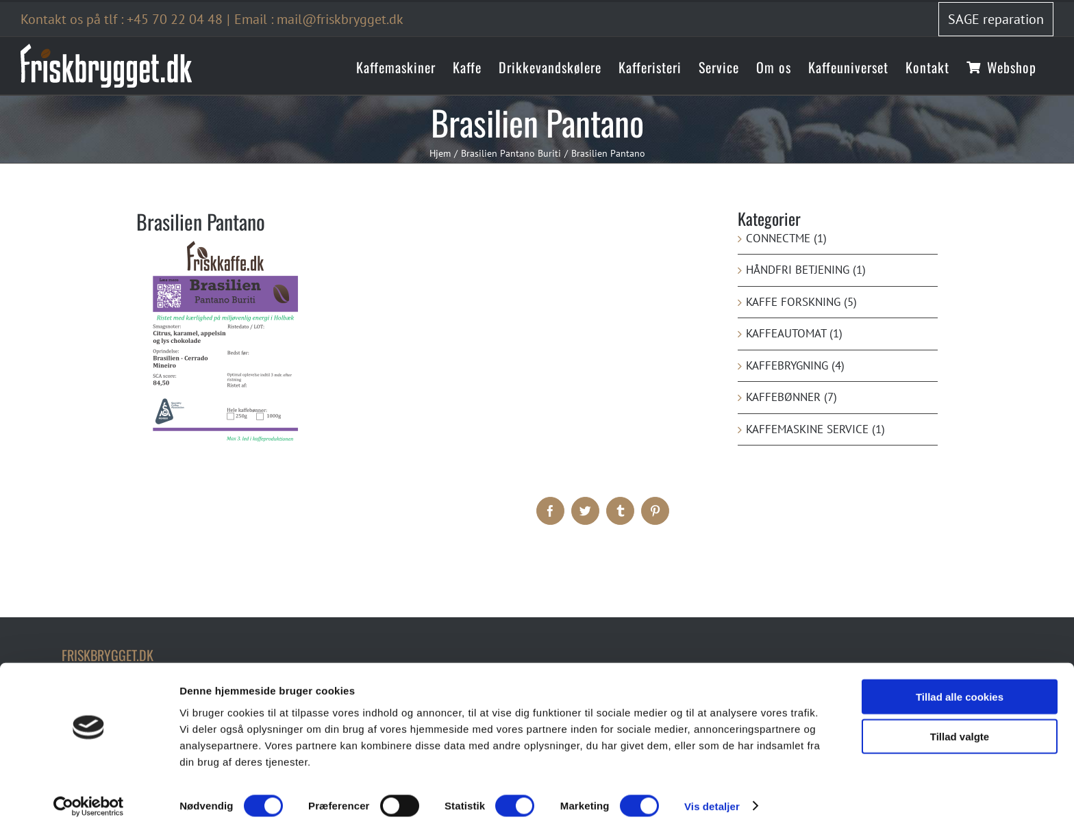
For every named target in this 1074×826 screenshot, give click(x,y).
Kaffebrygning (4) (795, 365)
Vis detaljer (712, 799)
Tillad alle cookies (959, 689)
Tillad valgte (959, 730)
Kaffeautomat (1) (794, 333)
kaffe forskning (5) (801, 301)
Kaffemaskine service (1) (815, 429)
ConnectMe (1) (786, 238)
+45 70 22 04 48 (175, 19)
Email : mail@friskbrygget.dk (318, 19)
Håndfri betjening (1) (806, 269)
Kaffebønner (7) (791, 396)
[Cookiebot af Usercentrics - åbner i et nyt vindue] (89, 799)
